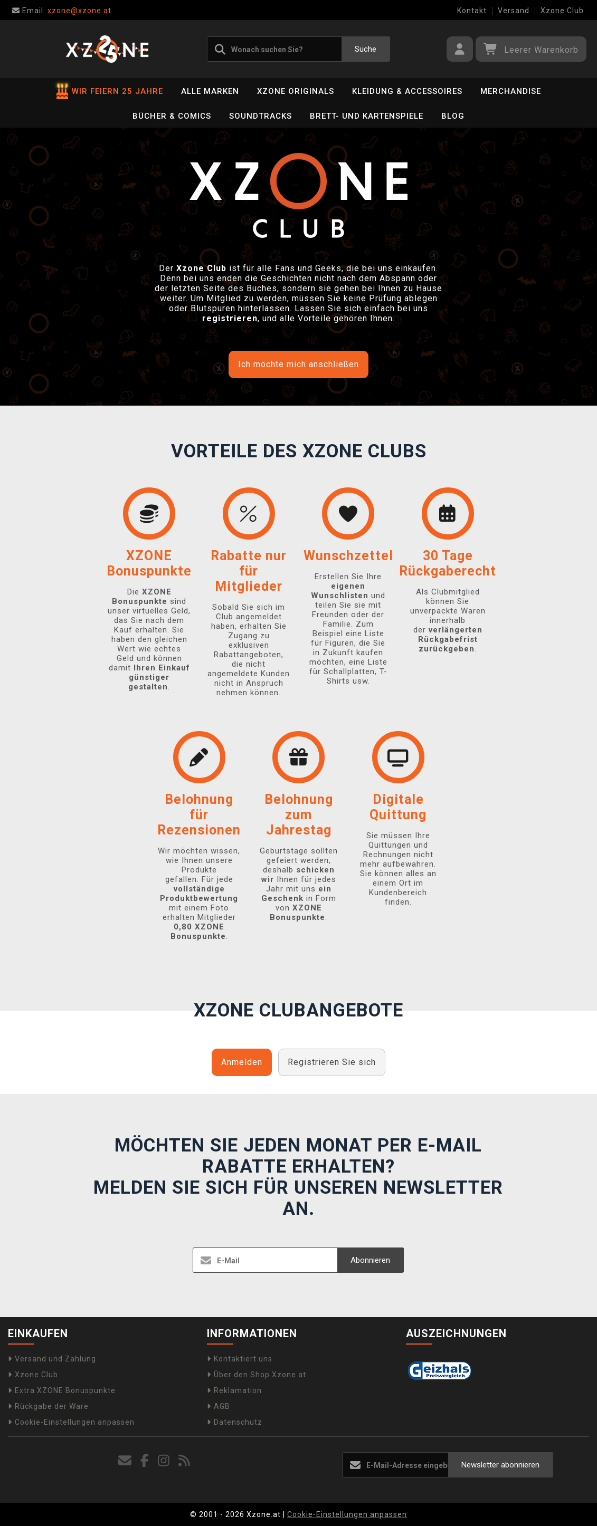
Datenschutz (234, 1422)
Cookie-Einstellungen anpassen (71, 1422)
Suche (365, 49)
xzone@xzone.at (61, 10)
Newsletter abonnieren (500, 1465)
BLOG (453, 116)
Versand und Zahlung (52, 1359)
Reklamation (234, 1390)
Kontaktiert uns (239, 1359)
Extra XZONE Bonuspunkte (62, 1390)
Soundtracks (260, 116)
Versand (513, 10)
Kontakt (472, 10)
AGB (218, 1406)
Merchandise (510, 91)
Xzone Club (562, 10)
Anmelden (241, 1062)
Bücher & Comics (171, 116)
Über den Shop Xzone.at (256, 1374)
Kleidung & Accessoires (407, 91)
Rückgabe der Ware (48, 1406)
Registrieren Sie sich (332, 1062)
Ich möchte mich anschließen (298, 364)
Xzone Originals (295, 91)
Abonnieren (370, 1260)
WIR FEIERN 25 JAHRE (109, 91)
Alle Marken (210, 91)
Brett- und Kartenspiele (366, 116)
